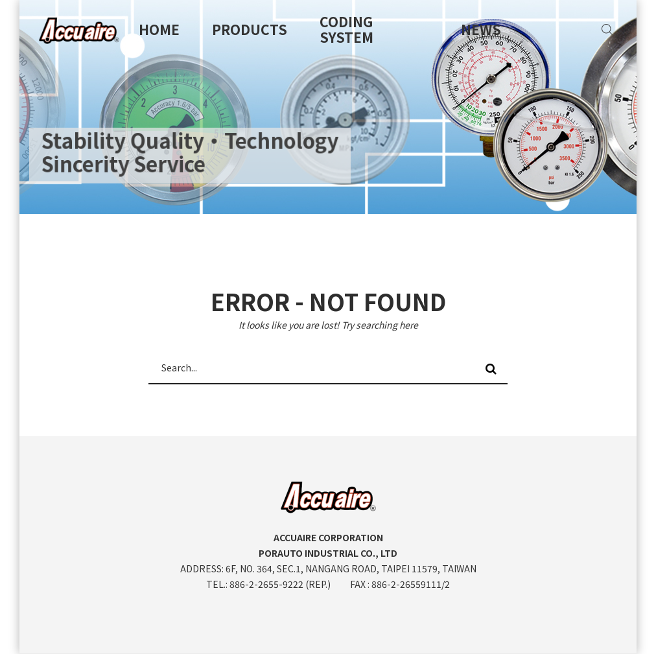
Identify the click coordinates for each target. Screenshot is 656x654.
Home (159, 29)
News (481, 29)
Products (249, 29)
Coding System (346, 29)
